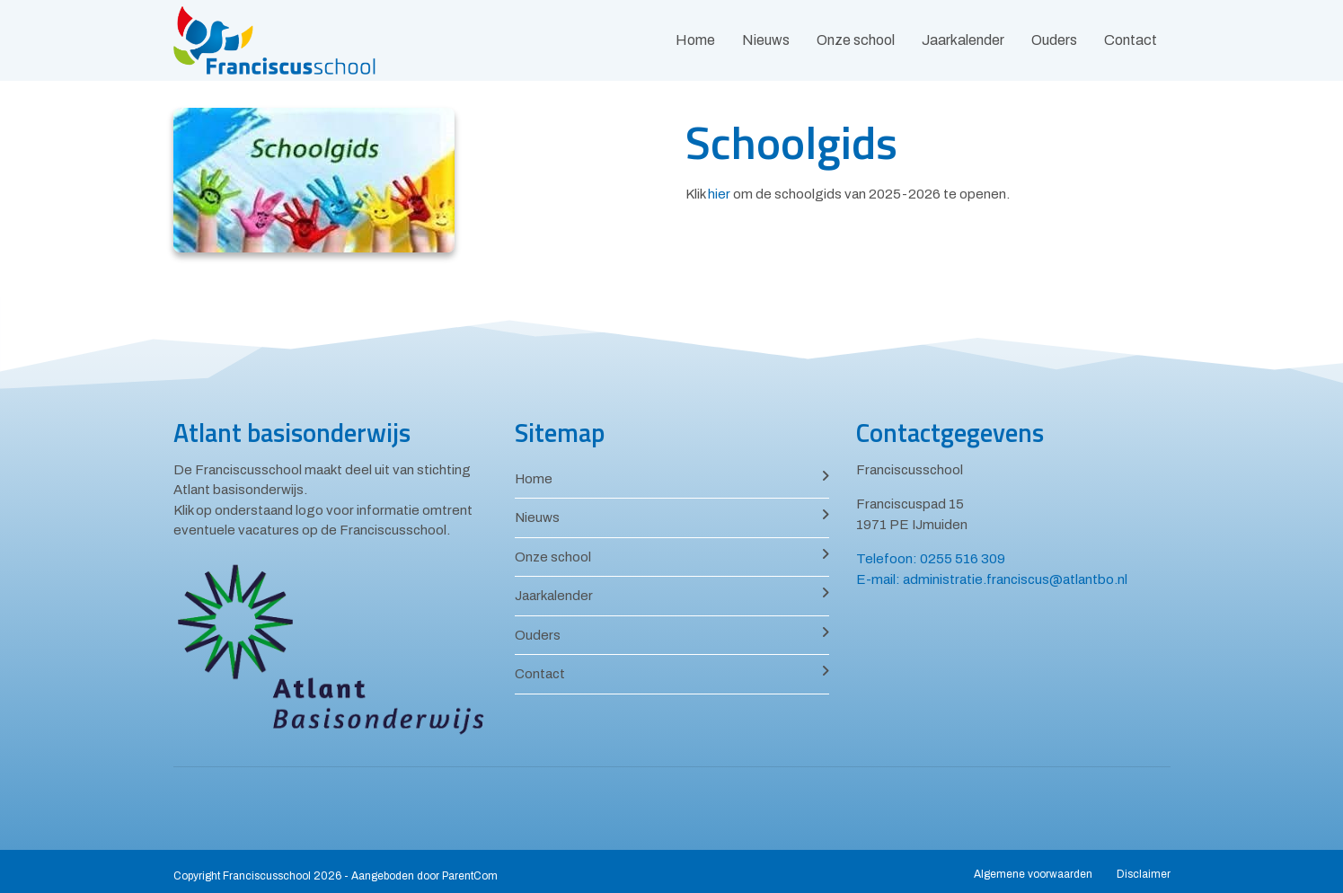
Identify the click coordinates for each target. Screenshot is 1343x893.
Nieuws (766, 40)
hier (719, 194)
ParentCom (470, 876)
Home (695, 40)
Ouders (1054, 40)
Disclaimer (1144, 874)
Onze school (856, 40)
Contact (1130, 40)
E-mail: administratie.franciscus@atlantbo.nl (991, 579)
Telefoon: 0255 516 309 (930, 559)
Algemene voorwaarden (1033, 874)
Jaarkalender (963, 40)
